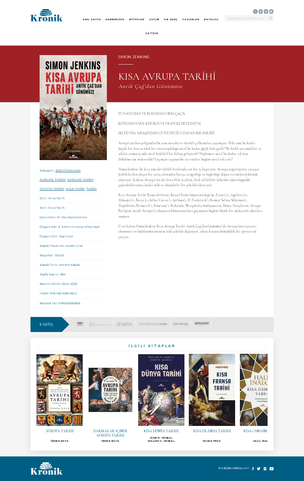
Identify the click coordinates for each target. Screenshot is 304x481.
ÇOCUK (154, 19)
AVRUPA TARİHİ (53, 179)
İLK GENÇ (171, 19)
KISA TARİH (75, 189)
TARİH (91, 189)
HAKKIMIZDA (115, 19)
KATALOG (211, 19)
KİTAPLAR (136, 19)
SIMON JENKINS (133, 57)
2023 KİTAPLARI (68, 170)
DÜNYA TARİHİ (52, 189)
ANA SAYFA (92, 19)
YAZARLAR (191, 19)
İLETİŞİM (151, 33)
